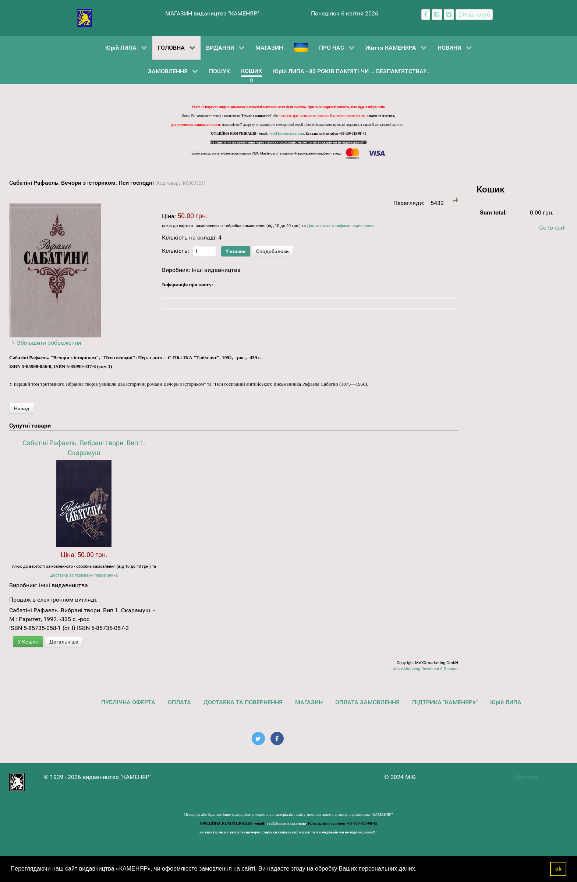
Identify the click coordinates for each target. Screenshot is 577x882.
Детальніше (63, 642)
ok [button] (558, 869)
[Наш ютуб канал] (474, 14)
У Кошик (28, 642)
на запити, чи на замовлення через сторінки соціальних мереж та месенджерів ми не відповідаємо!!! (288, 142)
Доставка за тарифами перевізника (341, 225)
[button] (419, 869)
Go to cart (551, 227)
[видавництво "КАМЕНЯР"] (84, 17)
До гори (524, 776)
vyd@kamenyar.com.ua (286, 133)
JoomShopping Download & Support (425, 668)
